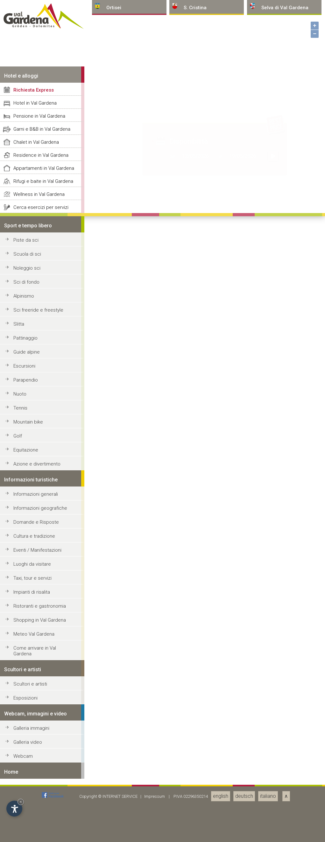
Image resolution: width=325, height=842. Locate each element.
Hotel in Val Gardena (35, 560)
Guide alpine (26, 809)
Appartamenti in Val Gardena (43, 625)
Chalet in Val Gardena (36, 599)
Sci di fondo (26, 739)
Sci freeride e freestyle (38, 767)
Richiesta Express (33, 547)
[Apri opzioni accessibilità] (14, 809)
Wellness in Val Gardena (39, 651)
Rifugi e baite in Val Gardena (43, 638)
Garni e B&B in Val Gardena (41, 586)
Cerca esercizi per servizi (40, 664)
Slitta (18, 781)
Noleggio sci (26, 725)
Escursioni (24, 823)
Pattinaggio (25, 795)
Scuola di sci (27, 711)
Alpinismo (23, 753)
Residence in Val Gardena (40, 612)
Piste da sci (26, 697)
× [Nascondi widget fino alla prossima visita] (20, 801)
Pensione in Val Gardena (39, 573)
